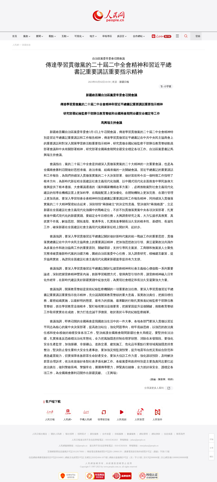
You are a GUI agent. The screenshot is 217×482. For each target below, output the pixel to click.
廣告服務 (94, 434)
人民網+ (68, 414)
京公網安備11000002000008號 (174, 457)
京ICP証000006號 (151, 457)
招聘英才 (82, 434)
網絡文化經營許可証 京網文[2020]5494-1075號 (86, 457)
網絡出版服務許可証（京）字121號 (125, 457)
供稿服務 (119, 434)
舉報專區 (107, 36)
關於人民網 (56, 434)
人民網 (16, 45)
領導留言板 (104, 414)
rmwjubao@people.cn (149, 446)
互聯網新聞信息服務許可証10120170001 (65, 451)
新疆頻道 (26, 45)
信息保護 (168, 434)
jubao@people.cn (138, 440)
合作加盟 (106, 434)
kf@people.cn (81, 446)
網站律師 (156, 434)
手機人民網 (86, 414)
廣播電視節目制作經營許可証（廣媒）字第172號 (147, 451)
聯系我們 (180, 434)
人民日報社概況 (39, 434)
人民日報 (50, 414)
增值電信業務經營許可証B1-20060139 (104, 451)
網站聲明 (143, 434)
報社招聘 (69, 434)
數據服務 (131, 434)
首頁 (14, 36)
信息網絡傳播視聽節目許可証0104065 (46, 457)
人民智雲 (139, 414)
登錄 (197, 36)
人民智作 (157, 414)
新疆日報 (124, 82)
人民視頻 (121, 414)
